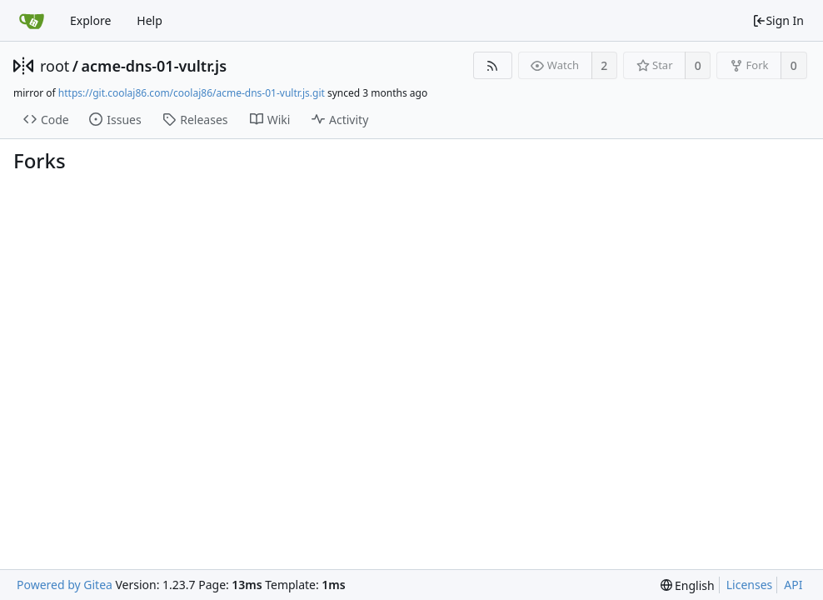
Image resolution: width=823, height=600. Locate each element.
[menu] (688, 585)
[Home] (31, 21)
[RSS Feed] (492, 65)
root (54, 66)
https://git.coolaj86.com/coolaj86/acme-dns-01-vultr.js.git (191, 93)
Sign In (778, 20)
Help (149, 20)
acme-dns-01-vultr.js (154, 66)
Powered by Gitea (64, 584)
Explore (90, 20)
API (793, 584)
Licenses (749, 584)
